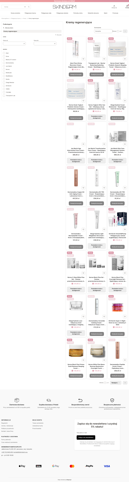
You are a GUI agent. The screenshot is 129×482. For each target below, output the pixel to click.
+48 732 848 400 (7, 452)
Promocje (115, 13)
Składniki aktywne (93, 13)
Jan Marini (9, 66)
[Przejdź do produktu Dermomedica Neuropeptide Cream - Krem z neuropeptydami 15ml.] (76, 219)
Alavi (7, 53)
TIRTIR (7, 89)
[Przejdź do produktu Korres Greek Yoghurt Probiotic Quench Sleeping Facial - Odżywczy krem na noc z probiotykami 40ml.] (117, 49)
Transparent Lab (10, 95)
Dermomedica (10, 63)
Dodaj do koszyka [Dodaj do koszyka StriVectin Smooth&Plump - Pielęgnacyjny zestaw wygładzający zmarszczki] (117, 247)
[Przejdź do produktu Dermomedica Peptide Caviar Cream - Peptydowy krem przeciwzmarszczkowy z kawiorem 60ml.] (117, 350)
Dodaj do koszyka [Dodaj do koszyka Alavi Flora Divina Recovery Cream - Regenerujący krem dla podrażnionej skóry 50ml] (75, 74)
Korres (8, 69)
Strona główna (5, 18)
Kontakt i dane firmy (7, 431)
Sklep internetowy (64, 479)
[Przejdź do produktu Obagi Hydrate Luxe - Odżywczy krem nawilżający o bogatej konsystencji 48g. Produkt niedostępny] (76, 306)
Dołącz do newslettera (85, 437)
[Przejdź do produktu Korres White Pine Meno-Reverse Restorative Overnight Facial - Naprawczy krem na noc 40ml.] (97, 350)
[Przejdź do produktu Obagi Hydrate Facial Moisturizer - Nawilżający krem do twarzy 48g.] (117, 90)
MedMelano (9, 76)
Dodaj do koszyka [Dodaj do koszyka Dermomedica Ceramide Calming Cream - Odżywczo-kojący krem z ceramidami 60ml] (96, 334)
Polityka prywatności (7, 428)
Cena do (36, 40)
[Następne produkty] (115, 383)
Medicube (9, 72)
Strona (114, 31)
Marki (105, 13)
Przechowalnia (36, 428)
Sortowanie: (97, 27)
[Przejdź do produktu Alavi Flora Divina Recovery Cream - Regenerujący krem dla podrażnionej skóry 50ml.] (76, 49)
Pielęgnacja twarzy (30, 13)
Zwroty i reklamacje (7, 426)
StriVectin (8, 85)
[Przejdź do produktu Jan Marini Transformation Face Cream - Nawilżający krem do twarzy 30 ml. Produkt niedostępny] (97, 134)
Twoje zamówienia (37, 423)
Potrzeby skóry (78, 13)
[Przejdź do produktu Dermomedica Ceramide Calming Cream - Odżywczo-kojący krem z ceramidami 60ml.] (97, 306)
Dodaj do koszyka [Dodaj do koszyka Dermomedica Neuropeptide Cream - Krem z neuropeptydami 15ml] (75, 247)
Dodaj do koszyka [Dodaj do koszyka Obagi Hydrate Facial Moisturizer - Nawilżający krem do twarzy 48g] (117, 118)
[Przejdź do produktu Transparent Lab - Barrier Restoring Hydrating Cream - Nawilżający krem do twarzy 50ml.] (97, 49)
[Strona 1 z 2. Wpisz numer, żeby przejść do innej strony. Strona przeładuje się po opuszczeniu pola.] (117, 31)
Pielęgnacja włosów (62, 13)
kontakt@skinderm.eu (21, 452)
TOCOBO (8, 92)
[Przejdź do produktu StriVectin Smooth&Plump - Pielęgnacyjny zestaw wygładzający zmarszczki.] (117, 219)
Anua (7, 56)
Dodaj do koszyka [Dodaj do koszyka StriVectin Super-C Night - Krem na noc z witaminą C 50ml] (117, 334)
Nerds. (8, 79)
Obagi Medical (10, 82)
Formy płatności (6, 439)
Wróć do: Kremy (8, 28)
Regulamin (4, 423)
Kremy (24, 18)
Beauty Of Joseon (11, 59)
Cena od (5, 40)
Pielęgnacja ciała (46, 13)
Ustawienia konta (37, 426)
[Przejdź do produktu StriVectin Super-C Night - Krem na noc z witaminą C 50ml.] (117, 306)
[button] (28, 6)
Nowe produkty (15, 13)
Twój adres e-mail (82, 432)
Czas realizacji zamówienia (9, 442)
